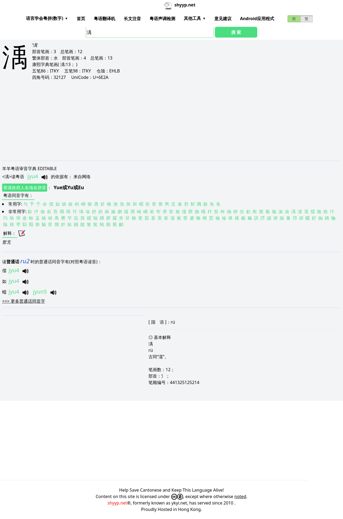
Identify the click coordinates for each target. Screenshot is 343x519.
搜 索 (236, 32)
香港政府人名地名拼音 (24, 188)
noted (240, 496)
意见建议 (223, 18)
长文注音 (132, 18)
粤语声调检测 (162, 18)
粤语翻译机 (104, 18)
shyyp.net (117, 503)
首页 (81, 18)
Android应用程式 (257, 18)
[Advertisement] (163, 120)
